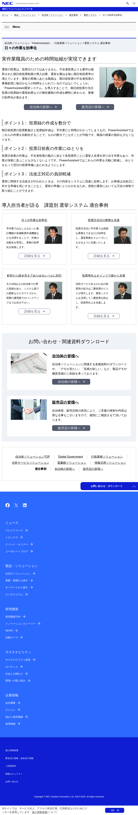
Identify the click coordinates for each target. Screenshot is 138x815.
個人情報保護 (39, 812)
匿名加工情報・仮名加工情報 (19, 758)
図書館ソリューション (72, 462)
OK (112, 810)
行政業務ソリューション (107, 456)
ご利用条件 (10, 766)
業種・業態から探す (16, 580)
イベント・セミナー (16, 544)
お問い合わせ (11, 781)
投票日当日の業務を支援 (103, 220)
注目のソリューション (18, 573)
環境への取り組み (15, 680)
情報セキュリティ (14, 774)
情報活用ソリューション (110, 462)
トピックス (11, 537)
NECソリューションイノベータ (17, 9)
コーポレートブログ (16, 551)
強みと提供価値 (14, 716)
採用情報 (10, 723)
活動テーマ (11, 637)
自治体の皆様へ (41, 107)
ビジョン (10, 709)
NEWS (9, 630)
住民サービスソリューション (30, 462)
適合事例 (73, 15)
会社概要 (10, 702)
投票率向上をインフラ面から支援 (103, 275)
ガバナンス (11, 666)
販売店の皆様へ (93, 107)
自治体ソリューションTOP (32, 456)
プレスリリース (14, 530)
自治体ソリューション (52, 15)
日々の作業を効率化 (34, 220)
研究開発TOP (13, 616)
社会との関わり (14, 673)
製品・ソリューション (25, 15)
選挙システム (90, 15)
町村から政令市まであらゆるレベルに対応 (34, 275)
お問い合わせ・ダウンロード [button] (107, 486)
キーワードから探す (16, 587)
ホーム (5, 15)
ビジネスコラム (14, 594)
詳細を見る (32, 256)
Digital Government (70, 456)
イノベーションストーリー (20, 623)
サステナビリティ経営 (18, 659)
